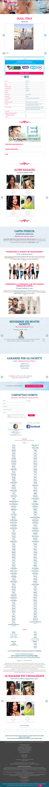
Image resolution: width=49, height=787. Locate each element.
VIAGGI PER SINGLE (39, 731)
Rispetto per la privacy (25, 365)
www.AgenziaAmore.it (41, 774)
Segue (37, 242)
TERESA (10, 190)
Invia (31, 415)
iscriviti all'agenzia (18, 57)
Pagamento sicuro (25, 363)
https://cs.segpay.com (35, 764)
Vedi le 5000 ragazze (24, 725)
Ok (40, 785)
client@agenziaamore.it (15, 432)
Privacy (9, 416)
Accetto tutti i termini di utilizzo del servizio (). (16, 417)
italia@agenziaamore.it (18, 429)
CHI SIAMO (10, 729)
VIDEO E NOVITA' (32, 731)
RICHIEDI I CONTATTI (24, 73)
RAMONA (24, 190)
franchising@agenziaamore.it (16, 435)
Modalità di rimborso (24, 367)
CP (20, 731)
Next (45, 35)
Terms (25, 417)
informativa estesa (34, 785)
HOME (6, 729)
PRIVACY (9, 731)
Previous (4, 35)
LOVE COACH (21, 729)
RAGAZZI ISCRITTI (36, 729)
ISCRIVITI (16, 729)
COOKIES (13, 731)
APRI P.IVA (17, 731)
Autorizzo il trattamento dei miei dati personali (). (15, 416)
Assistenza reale (25, 368)
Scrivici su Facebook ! (28, 660)
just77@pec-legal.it (24, 760)
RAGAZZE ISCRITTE (28, 729)
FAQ (13, 729)
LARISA (24, 211)
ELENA (39, 190)
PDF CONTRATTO (25, 731)
